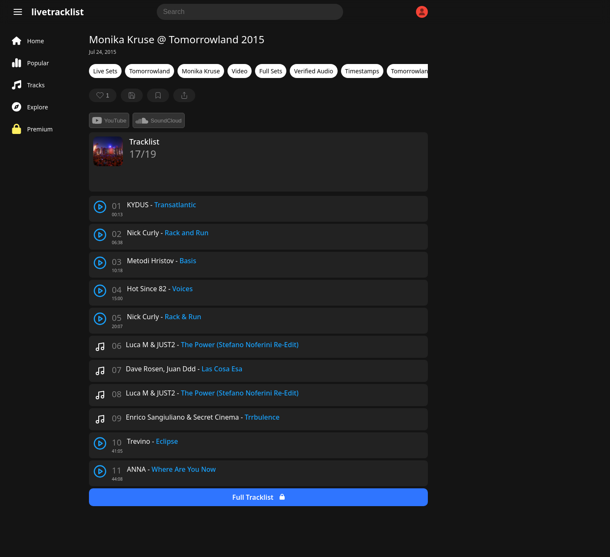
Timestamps (362, 71)
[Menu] (17, 12)
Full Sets (270, 71)
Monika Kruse (201, 71)
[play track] (100, 207)
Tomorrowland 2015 (419, 71)
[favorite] (102, 95)
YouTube (109, 120)
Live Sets (105, 71)
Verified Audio (313, 71)
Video (239, 71)
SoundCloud (158, 120)
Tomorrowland (149, 71)
